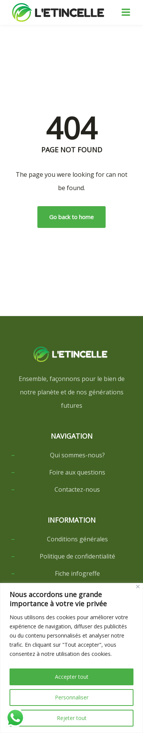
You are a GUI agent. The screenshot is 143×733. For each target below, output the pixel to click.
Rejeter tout (72, 718)
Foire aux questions (77, 472)
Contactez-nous (77, 489)
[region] (71, 658)
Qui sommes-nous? (77, 455)
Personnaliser (71, 697)
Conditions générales (77, 539)
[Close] (138, 586)
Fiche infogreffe (77, 573)
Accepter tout (71, 676)
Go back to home (71, 217)
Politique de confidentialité (77, 556)
